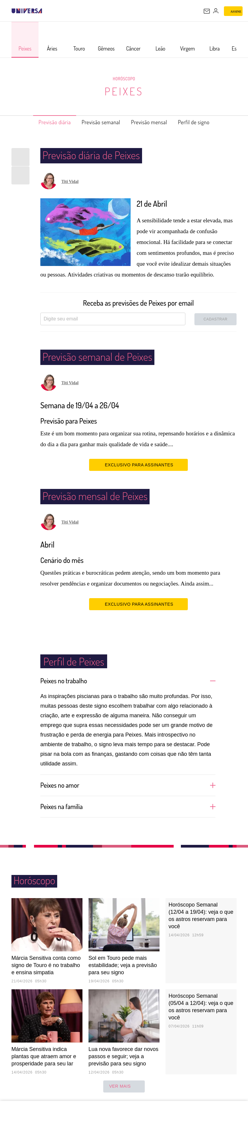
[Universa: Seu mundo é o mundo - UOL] (26, 11)
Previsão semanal (98, 122)
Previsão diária (45, 122)
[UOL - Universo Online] (46, 11)
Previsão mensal (153, 122)
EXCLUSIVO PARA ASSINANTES (138, 464)
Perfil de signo (203, 122)
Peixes (123, 91)
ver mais (124, 1086)
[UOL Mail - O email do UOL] (206, 11)
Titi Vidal (70, 181)
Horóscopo (124, 78)
